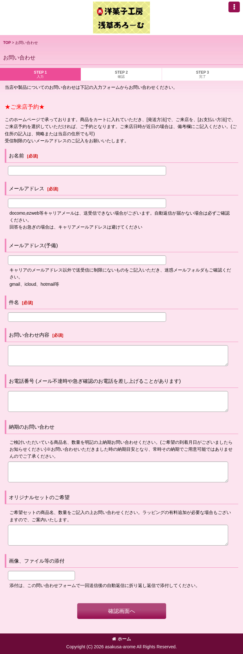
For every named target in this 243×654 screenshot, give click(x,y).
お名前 (16, 155)
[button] (234, 7)
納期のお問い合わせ (31, 427)
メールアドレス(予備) (33, 245)
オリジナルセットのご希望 (39, 497)
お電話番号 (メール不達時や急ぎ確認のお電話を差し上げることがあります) (95, 381)
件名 (14, 302)
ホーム (121, 638)
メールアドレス (26, 188)
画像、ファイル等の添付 (37, 561)
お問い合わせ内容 (29, 335)
